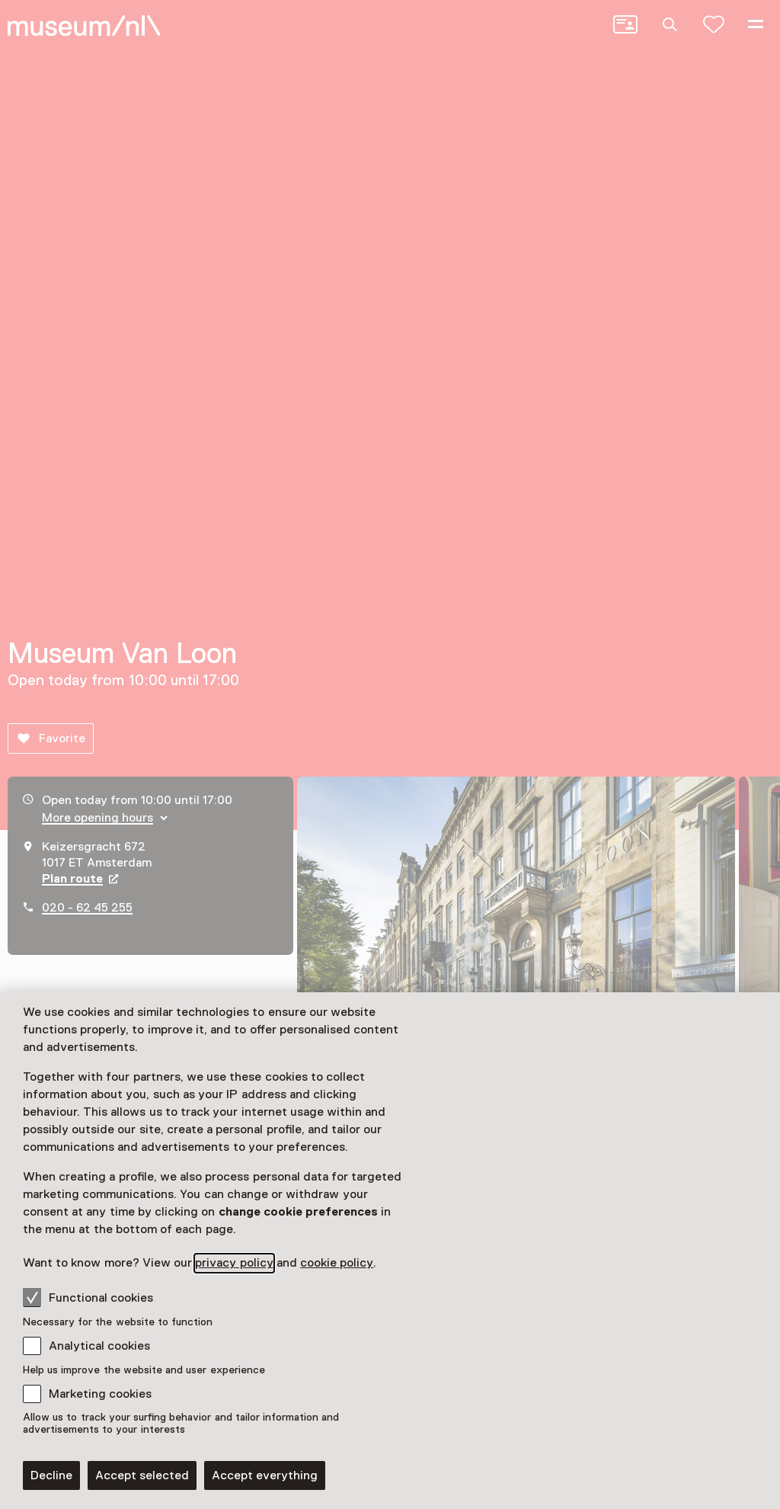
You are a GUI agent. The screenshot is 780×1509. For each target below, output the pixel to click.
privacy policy (234, 1263)
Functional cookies (88, 1297)
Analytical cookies (99, 1346)
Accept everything (265, 1475)
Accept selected (142, 1475)
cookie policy (336, 1263)
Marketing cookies (100, 1394)
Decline (51, 1475)
